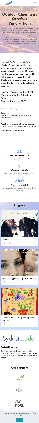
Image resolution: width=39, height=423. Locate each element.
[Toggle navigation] (35, 3)
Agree (19, 420)
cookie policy (20, 415)
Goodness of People (20, 3)
